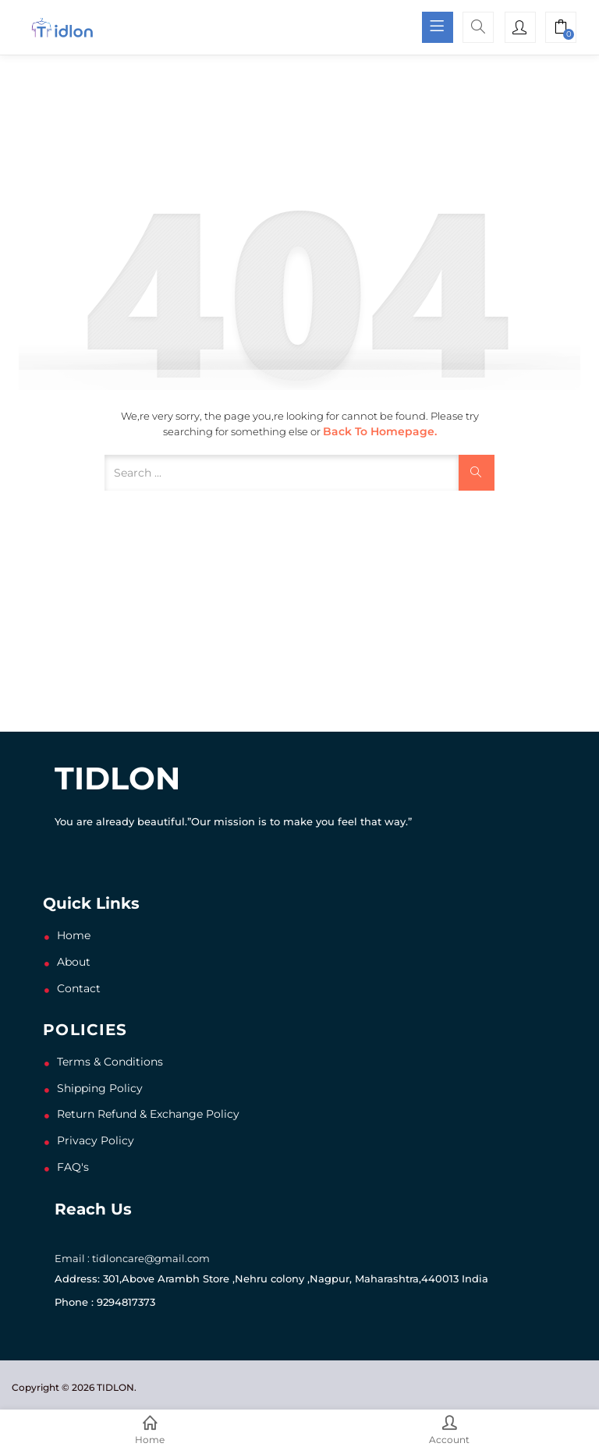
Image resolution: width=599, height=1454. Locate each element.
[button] (561, 29)
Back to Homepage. (380, 431)
